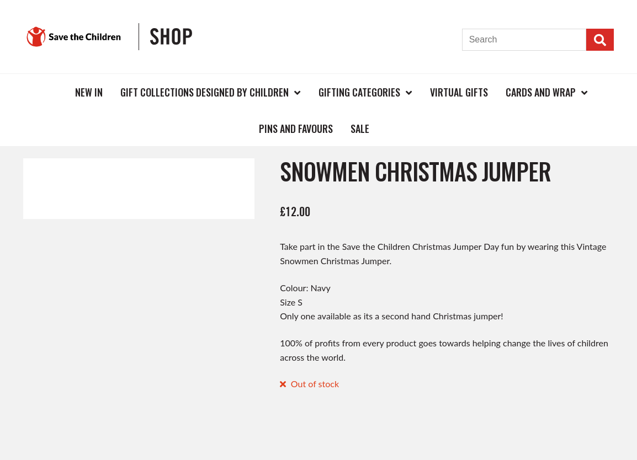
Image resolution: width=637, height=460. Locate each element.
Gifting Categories (359, 92)
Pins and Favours (296, 128)
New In (89, 92)
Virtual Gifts (459, 92)
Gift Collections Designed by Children (204, 92)
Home (48, 92)
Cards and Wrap (541, 92)
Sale (360, 128)
